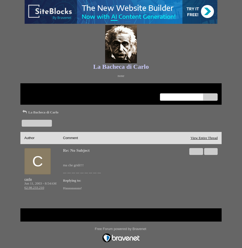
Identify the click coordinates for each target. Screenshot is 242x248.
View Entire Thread (204, 138)
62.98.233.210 (34, 188)
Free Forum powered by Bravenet (121, 229)
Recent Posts (33, 95)
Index (57, 89)
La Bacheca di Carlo (40, 112)
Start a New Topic (36, 123)
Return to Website (36, 89)
